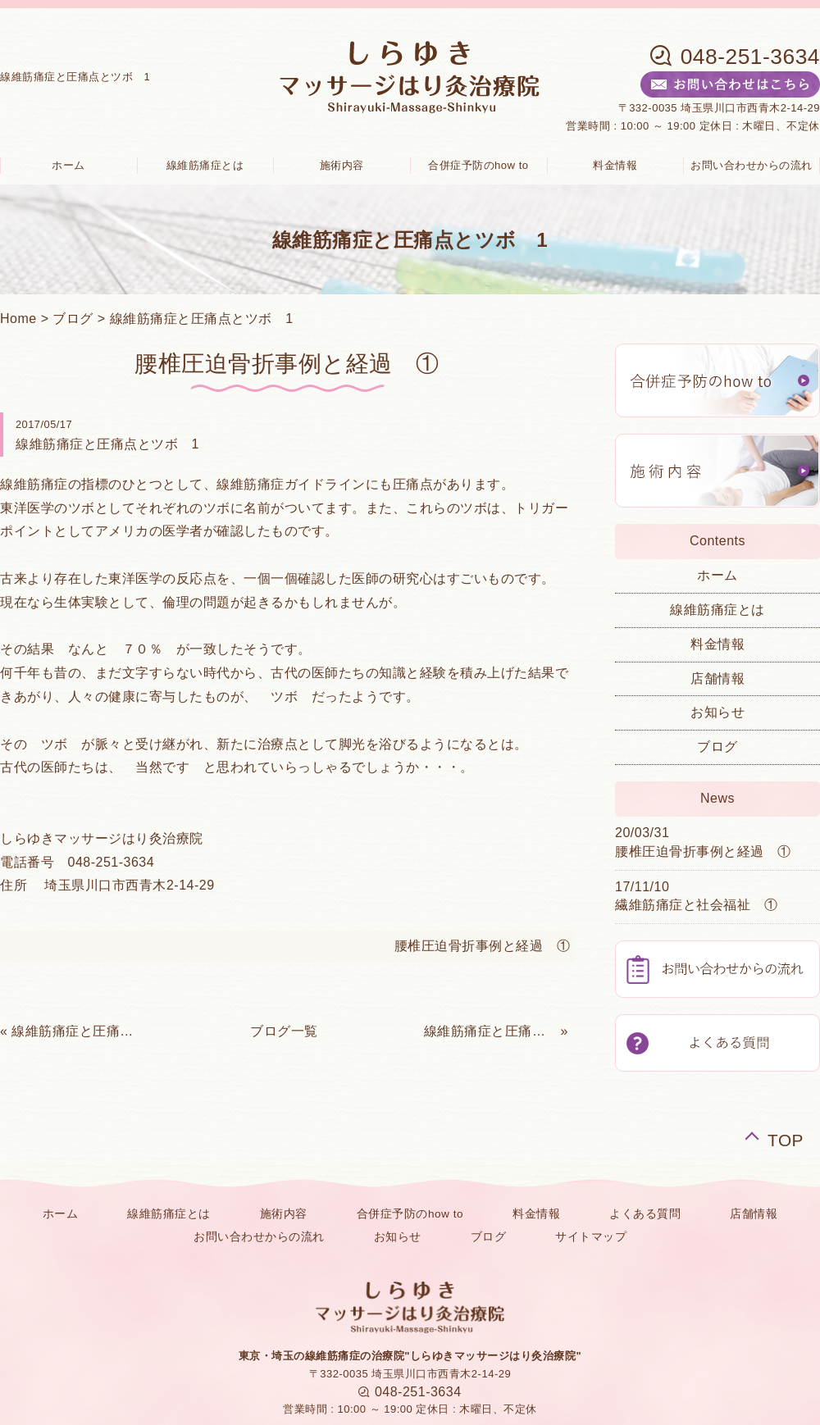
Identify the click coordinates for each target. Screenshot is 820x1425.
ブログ (72, 319)
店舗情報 (717, 678)
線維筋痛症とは (205, 165)
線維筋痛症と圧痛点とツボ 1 (202, 319)
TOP (786, 1138)
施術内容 (342, 165)
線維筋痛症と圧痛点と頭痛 (490, 1031)
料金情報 (615, 165)
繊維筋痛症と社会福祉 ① (696, 905)
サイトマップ (590, 1237)
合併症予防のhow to (478, 165)
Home (18, 319)
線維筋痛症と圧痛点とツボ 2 (77, 1031)
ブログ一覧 (284, 1031)
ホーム (717, 575)
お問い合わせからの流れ (259, 1237)
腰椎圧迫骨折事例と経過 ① (482, 946)
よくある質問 (645, 1214)
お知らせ (717, 712)
